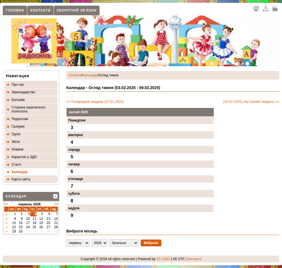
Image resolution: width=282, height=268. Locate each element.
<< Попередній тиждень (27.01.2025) (95, 102)
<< (6, 204)
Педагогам (20, 119)
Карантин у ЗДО (24, 157)
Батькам (18, 100)
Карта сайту (21, 179)
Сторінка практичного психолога (28, 109)
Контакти (40, 10)
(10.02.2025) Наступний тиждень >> (251, 102)
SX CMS (163, 259)
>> (56, 204)
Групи (16, 134)
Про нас (18, 85)
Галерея (18, 127)
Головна (15, 10)
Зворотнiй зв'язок (77, 10)
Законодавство (23, 92)
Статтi (16, 165)
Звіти (16, 142)
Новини (17, 149)
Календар (20, 172)
